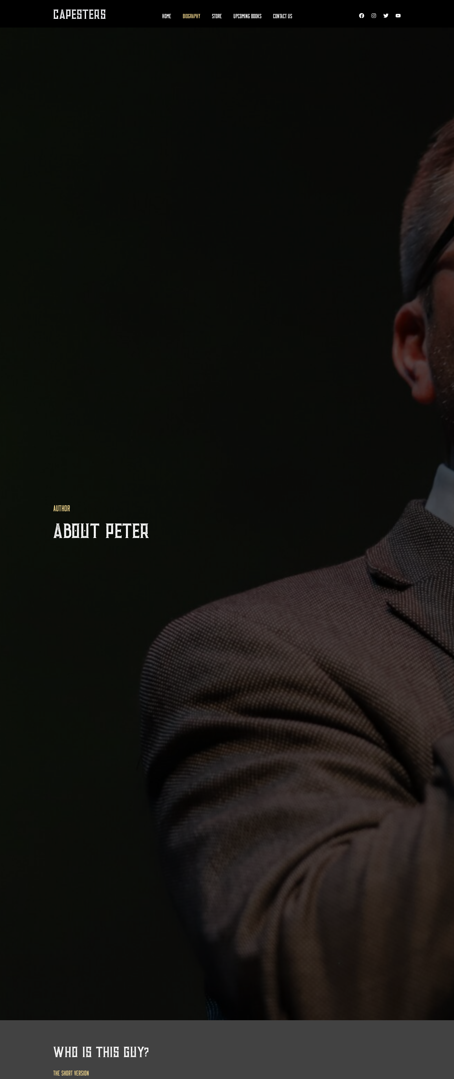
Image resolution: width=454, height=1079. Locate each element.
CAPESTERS (79, 14)
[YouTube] (398, 15)
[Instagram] (373, 15)
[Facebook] (361, 15)
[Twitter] (386, 15)
